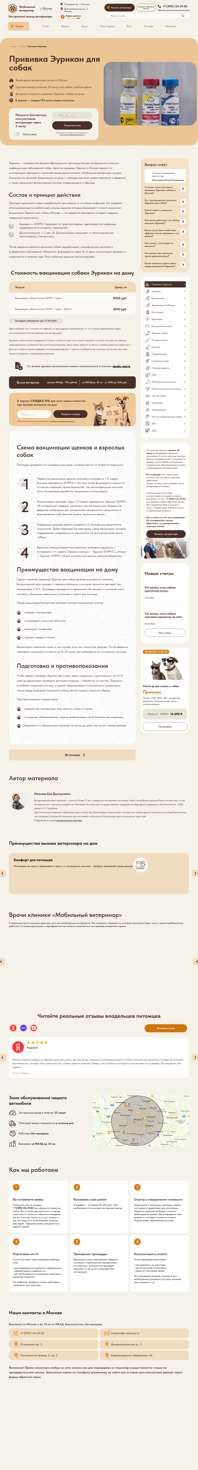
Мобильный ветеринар (27, 8)
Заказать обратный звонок (146, 8)
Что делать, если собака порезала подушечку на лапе (163, 615)
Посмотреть (165, 726)
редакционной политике (69, 820)
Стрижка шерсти (161, 367)
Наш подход (107, 26)
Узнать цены (29, 134)
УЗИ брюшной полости (164, 381)
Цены (84, 26)
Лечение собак (160, 333)
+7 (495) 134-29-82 (176, 498)
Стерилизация (159, 354)
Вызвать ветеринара (121, 7)
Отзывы (148, 26)
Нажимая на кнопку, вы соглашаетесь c (72, 134)
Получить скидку (70, 414)
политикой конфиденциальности (72, 135)
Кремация (157, 319)
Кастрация (157, 312)
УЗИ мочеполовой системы (166, 388)
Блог (129, 26)
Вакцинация (158, 298)
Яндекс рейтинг (73, 16)
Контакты (171, 26)
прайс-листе (121, 366)
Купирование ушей (162, 326)
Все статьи (165, 632)
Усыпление (157, 402)
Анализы (156, 291)
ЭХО (154, 430)
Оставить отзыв (166, 1028)
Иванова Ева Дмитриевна (52, 794)
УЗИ (154, 374)
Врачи (65, 26)
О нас (45, 26)
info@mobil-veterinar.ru (125, 1333)
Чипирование (159, 409)
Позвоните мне (72, 125)
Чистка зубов (159, 395)
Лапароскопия (160, 340)
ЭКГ (154, 423)
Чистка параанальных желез (167, 416)
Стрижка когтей (160, 360)
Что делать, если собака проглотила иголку (160, 589)
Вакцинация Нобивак (163, 305)
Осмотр (156, 347)
